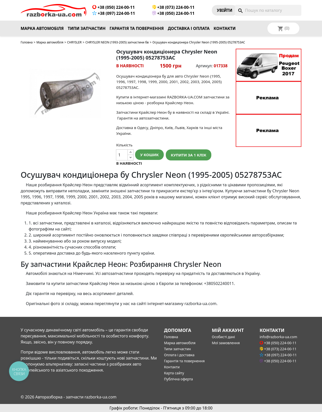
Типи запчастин (86, 28)
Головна (27, 42)
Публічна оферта (178, 379)
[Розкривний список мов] (290, 28)
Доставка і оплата (189, 28)
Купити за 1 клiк (188, 154)
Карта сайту (174, 373)
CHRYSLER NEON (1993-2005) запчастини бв (117, 42)
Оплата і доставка (179, 354)
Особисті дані (223, 336)
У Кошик (149, 154)
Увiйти (224, 10)
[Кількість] (122, 154)
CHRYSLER (74, 42)
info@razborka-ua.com (278, 336)
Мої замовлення (226, 342)
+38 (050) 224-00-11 (113, 7)
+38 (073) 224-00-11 (173, 7)
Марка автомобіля (42, 28)
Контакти (225, 28)
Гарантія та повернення (137, 28)
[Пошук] (268, 10)
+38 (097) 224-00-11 (113, 13)
